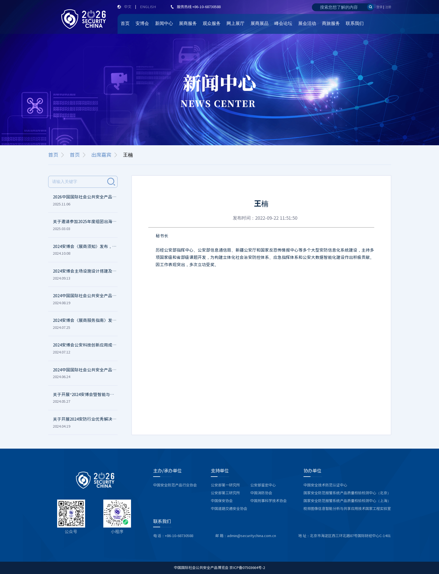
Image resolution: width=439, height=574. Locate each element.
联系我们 (355, 23)
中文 (127, 7)
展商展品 (259, 23)
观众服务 (212, 23)
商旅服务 (331, 23)
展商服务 (188, 23)
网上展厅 (235, 23)
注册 (388, 6)
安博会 (142, 23)
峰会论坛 (283, 23)
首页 (125, 23)
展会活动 (307, 23)
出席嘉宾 (101, 154)
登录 (379, 6)
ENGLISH (148, 7)
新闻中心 (164, 23)
